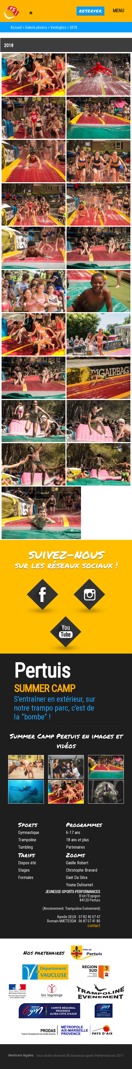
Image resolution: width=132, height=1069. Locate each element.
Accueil (16, 27)
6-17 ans (73, 832)
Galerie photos (36, 27)
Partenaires (75, 847)
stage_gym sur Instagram (90, 597)
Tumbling (25, 847)
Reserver (90, 11)
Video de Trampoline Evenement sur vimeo (66, 635)
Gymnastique (28, 832)
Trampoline (27, 839)
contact (94, 925)
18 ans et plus (77, 839)
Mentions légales (21, 1055)
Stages (24, 870)
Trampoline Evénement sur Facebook (42, 597)
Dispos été (27, 862)
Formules (25, 877)
